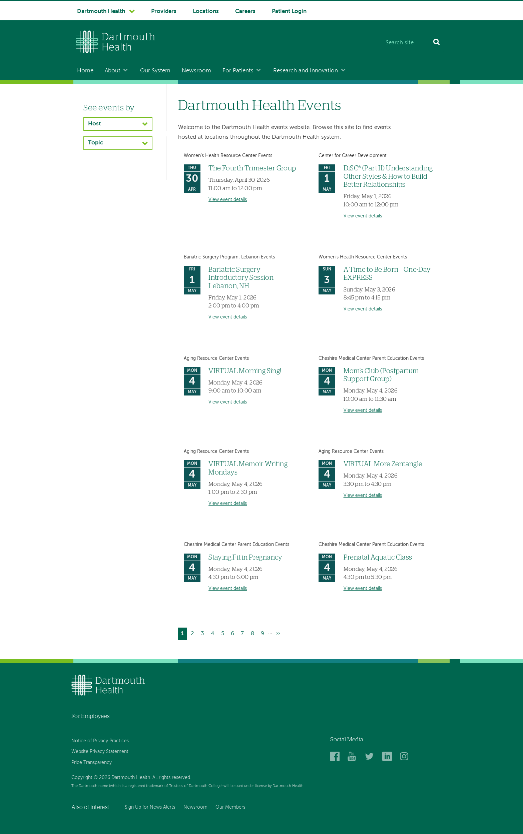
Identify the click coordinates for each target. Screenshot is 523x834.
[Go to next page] (278, 634)
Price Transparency (91, 762)
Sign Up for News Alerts (150, 807)
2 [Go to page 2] (194, 633)
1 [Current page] (183, 634)
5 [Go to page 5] (224, 633)
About (112, 71)
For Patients (237, 71)
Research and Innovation (305, 71)
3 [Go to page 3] (204, 633)
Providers (163, 11)
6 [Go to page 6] (234, 633)
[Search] (437, 43)
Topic (95, 143)
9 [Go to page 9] (264, 633)
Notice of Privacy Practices (100, 741)
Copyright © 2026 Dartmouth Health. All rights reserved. (131, 777)
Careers (245, 11)
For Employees (90, 716)
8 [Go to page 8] (254, 633)
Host (94, 124)
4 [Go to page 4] (214, 633)
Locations (206, 11)
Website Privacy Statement (99, 751)
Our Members (230, 807)
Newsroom (196, 71)
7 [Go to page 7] (243, 633)
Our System (155, 71)
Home (85, 71)
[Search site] (408, 43)
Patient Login (289, 11)
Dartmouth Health (101, 11)
